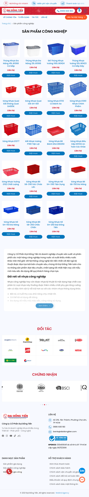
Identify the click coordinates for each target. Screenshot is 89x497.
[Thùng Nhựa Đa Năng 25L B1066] (33, 57)
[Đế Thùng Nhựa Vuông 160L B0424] (56, 57)
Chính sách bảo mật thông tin (64, 484)
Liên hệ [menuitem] (44, 17)
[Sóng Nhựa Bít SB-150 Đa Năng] (78, 178)
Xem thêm (43, 305)
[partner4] (62, 340)
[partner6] (10, 350)
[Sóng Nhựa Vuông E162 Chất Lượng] (11, 178)
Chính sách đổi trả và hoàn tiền (64, 476)
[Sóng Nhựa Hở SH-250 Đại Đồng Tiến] (56, 220)
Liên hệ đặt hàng (75, 17)
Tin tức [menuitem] (35, 17)
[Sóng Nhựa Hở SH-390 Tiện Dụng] (56, 178)
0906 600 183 (66, 11)
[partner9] (62, 350)
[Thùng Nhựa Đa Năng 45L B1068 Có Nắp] (11, 58)
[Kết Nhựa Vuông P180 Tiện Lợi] (33, 137)
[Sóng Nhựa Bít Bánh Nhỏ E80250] (56, 137)
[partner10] (78, 350)
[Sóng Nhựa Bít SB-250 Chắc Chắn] (33, 220)
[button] (85, 10)
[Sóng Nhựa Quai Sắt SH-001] (33, 97)
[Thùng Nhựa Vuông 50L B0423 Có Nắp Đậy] (78, 58)
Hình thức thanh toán (60, 464)
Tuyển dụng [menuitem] (23, 17)
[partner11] (10, 360)
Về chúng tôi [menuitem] (9, 17)
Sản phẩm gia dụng (12, 464)
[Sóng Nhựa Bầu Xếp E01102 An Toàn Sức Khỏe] (78, 139)
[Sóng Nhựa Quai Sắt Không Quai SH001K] (11, 99)
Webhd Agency (62, 493)
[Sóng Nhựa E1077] (11, 136)
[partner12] (28, 360)
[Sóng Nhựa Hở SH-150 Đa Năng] (11, 218)
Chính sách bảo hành (60, 468)
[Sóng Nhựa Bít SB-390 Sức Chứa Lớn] (33, 179)
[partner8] (44, 350)
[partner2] (28, 340)
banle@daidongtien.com (65, 431)
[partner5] (78, 340)
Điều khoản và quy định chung (64, 480)
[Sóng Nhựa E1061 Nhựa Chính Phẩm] (78, 99)
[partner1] (10, 340)
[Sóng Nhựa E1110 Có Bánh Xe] (56, 97)
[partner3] (44, 340)
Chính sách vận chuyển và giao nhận (67, 472)
